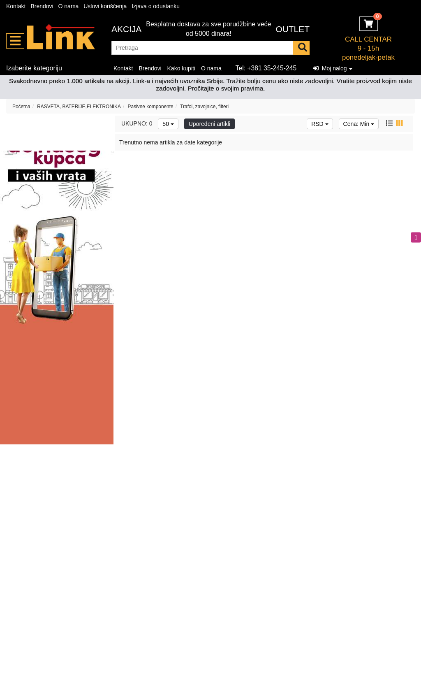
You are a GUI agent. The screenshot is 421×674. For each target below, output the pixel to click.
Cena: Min (359, 124)
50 (167, 124)
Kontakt (15, 6)
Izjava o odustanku (156, 6)
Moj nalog (332, 68)
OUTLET (292, 29)
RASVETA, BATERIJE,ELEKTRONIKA (79, 106)
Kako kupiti (181, 68)
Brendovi (41, 6)
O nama (68, 6)
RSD (319, 124)
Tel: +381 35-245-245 (266, 68)
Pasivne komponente (150, 106)
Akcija (126, 29)
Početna (21, 106)
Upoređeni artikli (209, 124)
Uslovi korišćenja (105, 6)
